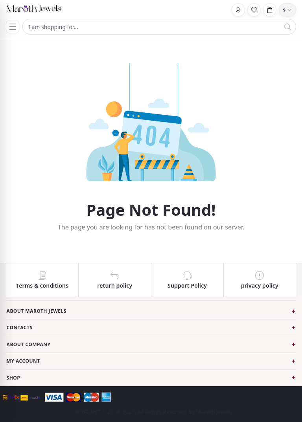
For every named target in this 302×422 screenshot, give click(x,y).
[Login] (238, 10)
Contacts (20, 327)
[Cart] (269, 10)
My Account (23, 361)
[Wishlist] (254, 10)
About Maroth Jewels (36, 311)
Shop (13, 377)
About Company (29, 344)
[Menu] (12, 26)
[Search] (287, 27)
